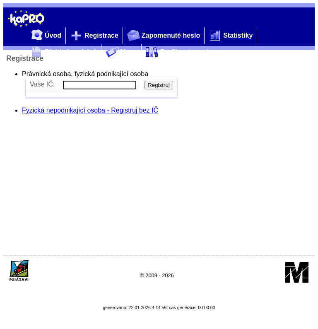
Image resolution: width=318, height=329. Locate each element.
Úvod (44, 36)
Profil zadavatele (178, 52)
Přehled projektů (62, 52)
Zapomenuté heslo (162, 36)
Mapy (120, 52)
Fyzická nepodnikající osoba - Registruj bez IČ (90, 110)
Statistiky (230, 36)
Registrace (93, 36)
